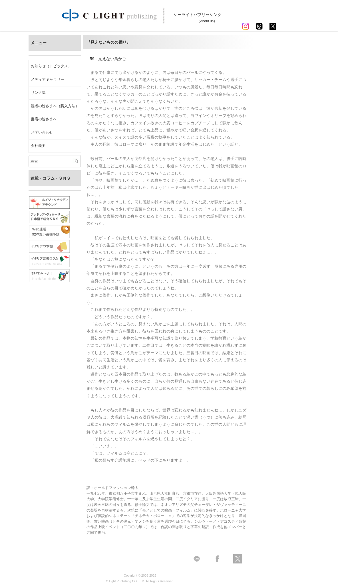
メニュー (39, 42)
